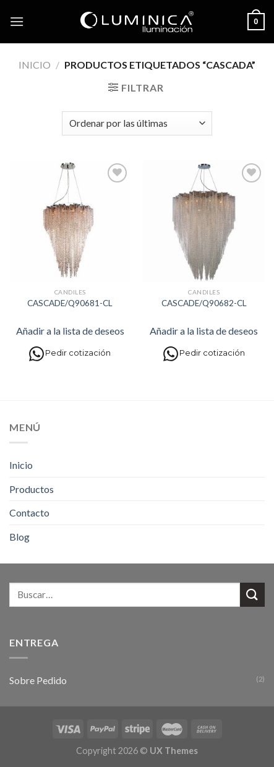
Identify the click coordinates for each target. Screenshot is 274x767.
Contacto (29, 512)
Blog (19, 536)
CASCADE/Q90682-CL (204, 303)
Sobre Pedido (38, 680)
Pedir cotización (70, 353)
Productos (31, 489)
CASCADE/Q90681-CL (70, 303)
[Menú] (16, 21)
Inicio (35, 65)
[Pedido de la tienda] (137, 123)
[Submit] (252, 595)
